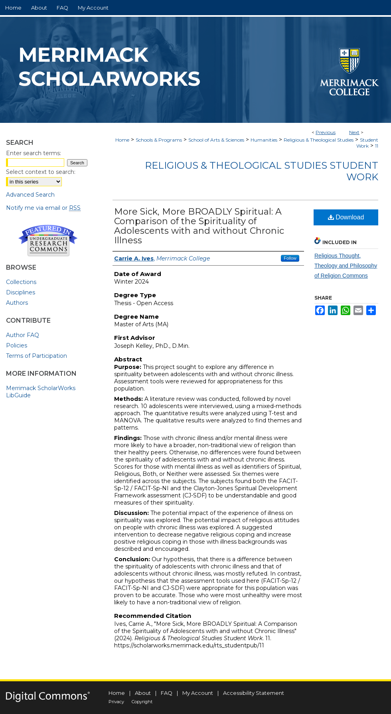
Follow (290, 258)
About (143, 693)
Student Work (367, 143)
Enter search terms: (33, 153)
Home (122, 140)
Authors (17, 302)
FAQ (166, 693)
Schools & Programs (159, 140)
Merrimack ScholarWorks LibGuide (40, 392)
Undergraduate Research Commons (48, 240)
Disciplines (20, 292)
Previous (326, 132)
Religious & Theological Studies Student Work (261, 171)
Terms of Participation (36, 355)
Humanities (264, 140)
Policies (16, 345)
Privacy (116, 701)
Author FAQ (22, 335)
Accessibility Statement (253, 693)
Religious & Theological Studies (318, 140)
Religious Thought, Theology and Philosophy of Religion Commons (345, 265)
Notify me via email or (43, 207)
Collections (21, 282)
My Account (197, 693)
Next (354, 132)
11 (376, 146)
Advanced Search (30, 194)
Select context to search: (40, 172)
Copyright (142, 701)
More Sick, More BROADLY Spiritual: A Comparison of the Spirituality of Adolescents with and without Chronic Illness (199, 226)
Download (346, 217)
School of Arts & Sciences (216, 140)
